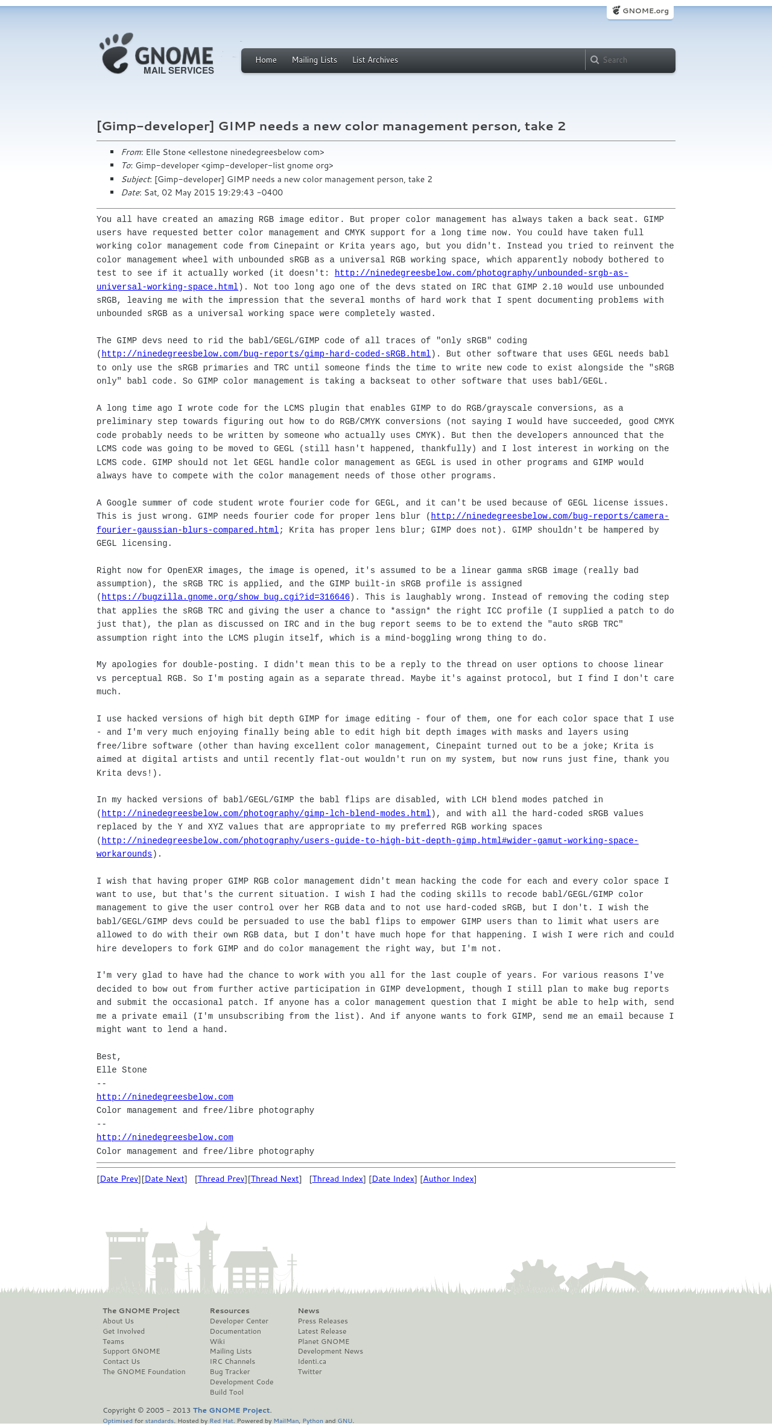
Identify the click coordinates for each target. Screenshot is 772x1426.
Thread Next (275, 1179)
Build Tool (227, 1392)
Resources (230, 1311)
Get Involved (124, 1331)
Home (266, 59)
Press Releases (322, 1321)
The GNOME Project (141, 1311)
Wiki (217, 1341)
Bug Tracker (230, 1372)
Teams (113, 1341)
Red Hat (221, 1420)
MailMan (286, 1420)
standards (159, 1420)
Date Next (164, 1179)
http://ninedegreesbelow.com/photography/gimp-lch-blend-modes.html (266, 813)
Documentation (235, 1331)
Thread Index (338, 1179)
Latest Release (321, 1331)
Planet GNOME (323, 1341)
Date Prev (119, 1179)
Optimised (118, 1420)
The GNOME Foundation (144, 1372)
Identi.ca (311, 1361)
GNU (345, 1420)
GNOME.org (645, 10)
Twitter (309, 1372)
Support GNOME (131, 1351)
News (308, 1311)
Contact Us (121, 1361)
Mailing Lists (314, 59)
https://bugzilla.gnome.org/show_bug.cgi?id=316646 (225, 597)
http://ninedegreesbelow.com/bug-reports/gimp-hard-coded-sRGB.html (266, 354)
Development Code (242, 1382)
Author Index (448, 1179)
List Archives (375, 59)
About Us (118, 1321)
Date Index (393, 1179)
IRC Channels (233, 1361)
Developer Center (239, 1321)
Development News (330, 1351)
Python (312, 1420)
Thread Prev (221, 1179)
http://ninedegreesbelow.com (164, 1097)
